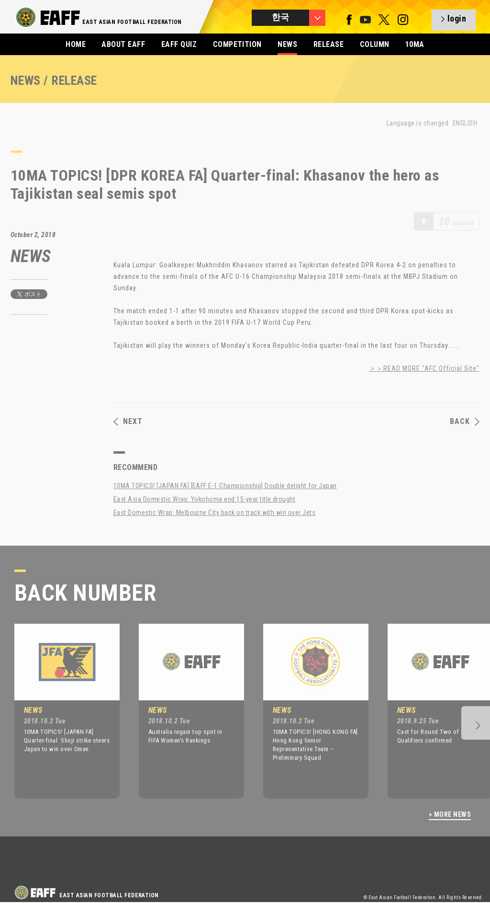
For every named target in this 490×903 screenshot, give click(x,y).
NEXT (128, 421)
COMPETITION (237, 44)
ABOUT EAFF (123, 44)
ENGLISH (465, 123)
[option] (60, 711)
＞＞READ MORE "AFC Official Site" (424, 368)
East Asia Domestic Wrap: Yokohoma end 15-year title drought (204, 499)
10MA (414, 44)
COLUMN (375, 44)
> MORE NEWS (450, 814)
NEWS (287, 44)
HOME (76, 44)
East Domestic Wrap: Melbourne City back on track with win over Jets (214, 512)
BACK (464, 421)
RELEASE (328, 44)
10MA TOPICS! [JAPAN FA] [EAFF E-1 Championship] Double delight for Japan (225, 486)
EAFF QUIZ (179, 44)
